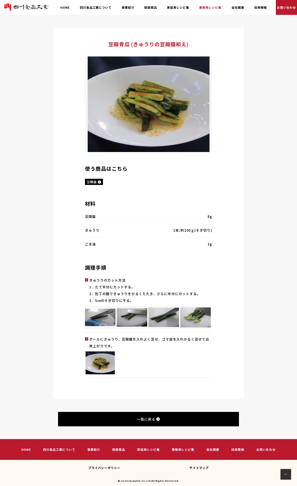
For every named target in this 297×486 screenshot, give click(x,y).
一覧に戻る (148, 419)
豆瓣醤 (94, 182)
